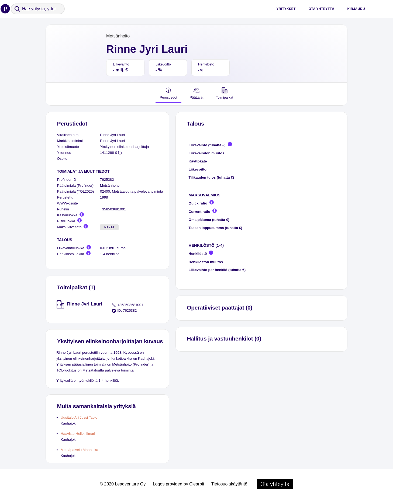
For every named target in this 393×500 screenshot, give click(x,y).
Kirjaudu (356, 9)
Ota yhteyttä (322, 9)
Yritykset (285, 9)
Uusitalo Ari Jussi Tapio (79, 417)
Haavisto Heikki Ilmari (78, 434)
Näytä (109, 227)
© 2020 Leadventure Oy (123, 484)
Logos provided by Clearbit (178, 484)
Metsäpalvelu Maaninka (79, 450)
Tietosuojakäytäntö (229, 484)
